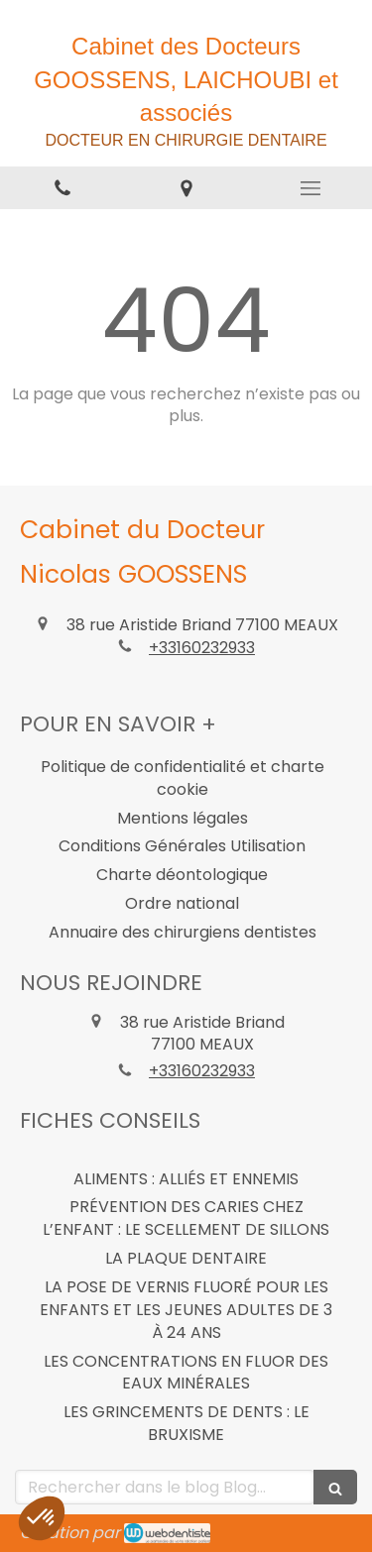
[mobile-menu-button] (310, 188)
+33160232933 (202, 647)
